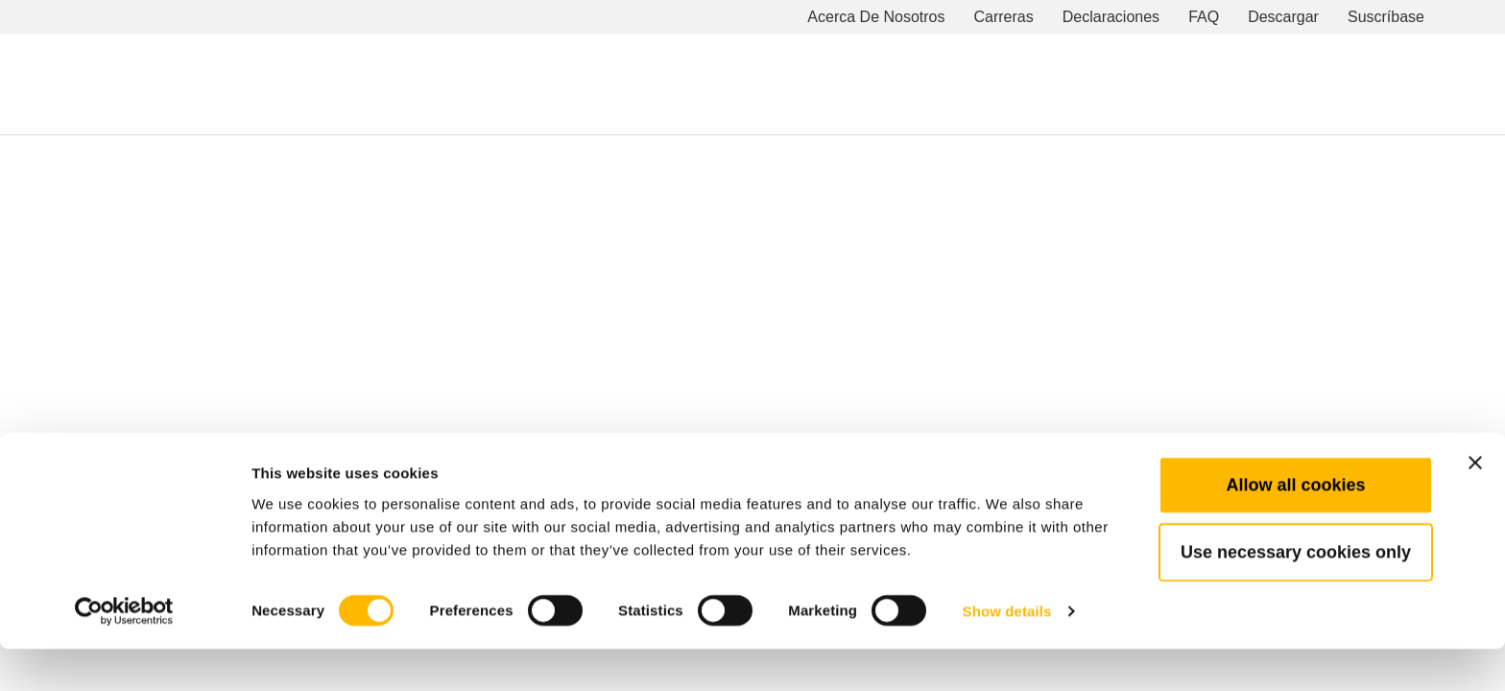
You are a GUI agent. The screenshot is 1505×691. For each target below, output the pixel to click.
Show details (1007, 653)
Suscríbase (1386, 17)
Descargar (1283, 17)
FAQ (1203, 17)
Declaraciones (1111, 17)
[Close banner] (1475, 505)
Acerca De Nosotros (875, 17)
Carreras (1004, 17)
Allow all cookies (1295, 526)
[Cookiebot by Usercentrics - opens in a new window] (124, 653)
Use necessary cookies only (1296, 594)
